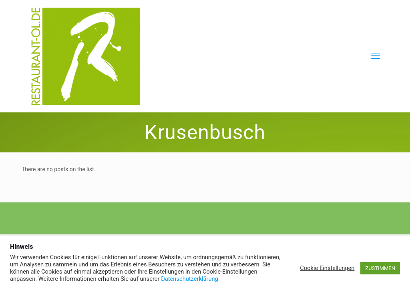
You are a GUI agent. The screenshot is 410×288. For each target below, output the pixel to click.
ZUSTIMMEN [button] (380, 268)
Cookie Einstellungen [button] (327, 268)
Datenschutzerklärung (189, 278)
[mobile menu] (375, 56)
